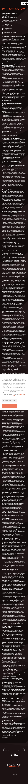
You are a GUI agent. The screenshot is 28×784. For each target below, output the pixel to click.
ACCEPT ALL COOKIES (9, 406)
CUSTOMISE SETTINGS (9, 400)
